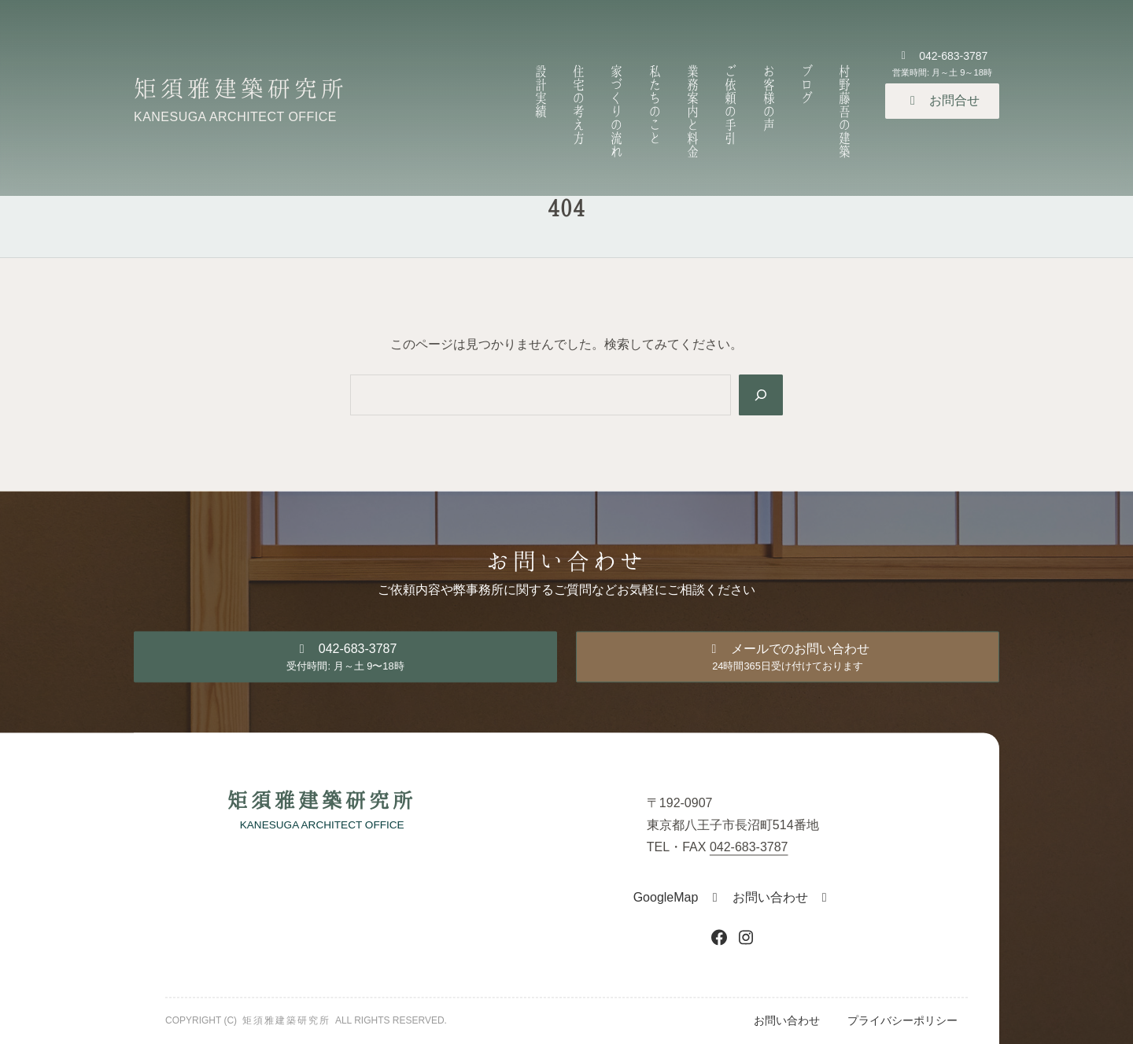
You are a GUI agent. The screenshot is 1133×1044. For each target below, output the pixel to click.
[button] (942, 101)
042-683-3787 (749, 847)
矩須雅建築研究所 (241, 87)
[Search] (761, 394)
